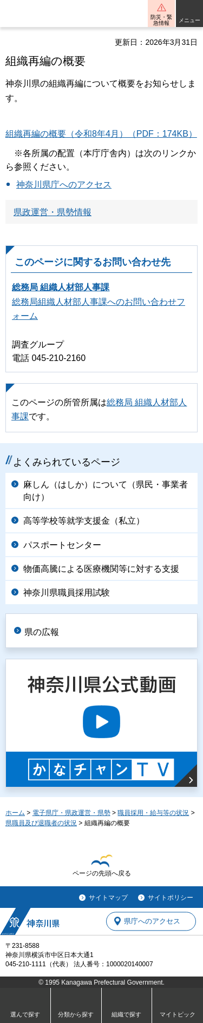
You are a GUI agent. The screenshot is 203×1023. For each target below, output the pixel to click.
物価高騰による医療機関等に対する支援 (101, 568)
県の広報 (41, 632)
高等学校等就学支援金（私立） (84, 520)
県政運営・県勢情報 (52, 212)
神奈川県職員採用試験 (66, 592)
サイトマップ (108, 897)
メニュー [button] (189, 20)
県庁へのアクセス (152, 921)
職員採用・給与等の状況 (153, 813)
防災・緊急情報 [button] (161, 20)
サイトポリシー (170, 897)
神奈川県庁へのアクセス (64, 184)
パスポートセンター (62, 545)
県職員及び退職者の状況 (41, 823)
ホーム (15, 813)
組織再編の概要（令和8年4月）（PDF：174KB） (101, 133)
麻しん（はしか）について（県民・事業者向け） (105, 490)
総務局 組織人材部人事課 (60, 287)
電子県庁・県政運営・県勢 (71, 813)
